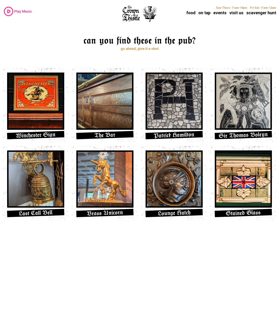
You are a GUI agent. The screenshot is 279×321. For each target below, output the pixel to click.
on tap (204, 12)
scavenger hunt (261, 12)
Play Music (17, 11)
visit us (236, 12)
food (191, 12)
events (220, 12)
